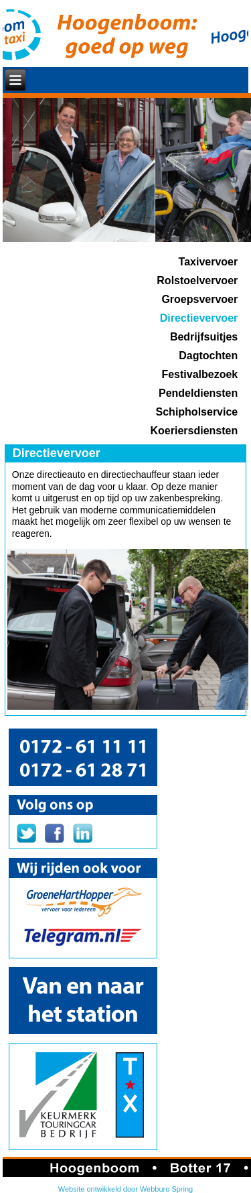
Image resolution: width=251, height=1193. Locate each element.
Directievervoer (199, 318)
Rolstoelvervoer (197, 280)
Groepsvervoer (199, 299)
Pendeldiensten (198, 393)
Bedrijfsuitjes (204, 336)
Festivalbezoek (199, 374)
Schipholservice (197, 412)
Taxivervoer (208, 261)
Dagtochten (208, 355)
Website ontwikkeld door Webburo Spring (125, 1189)
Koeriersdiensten (194, 430)
